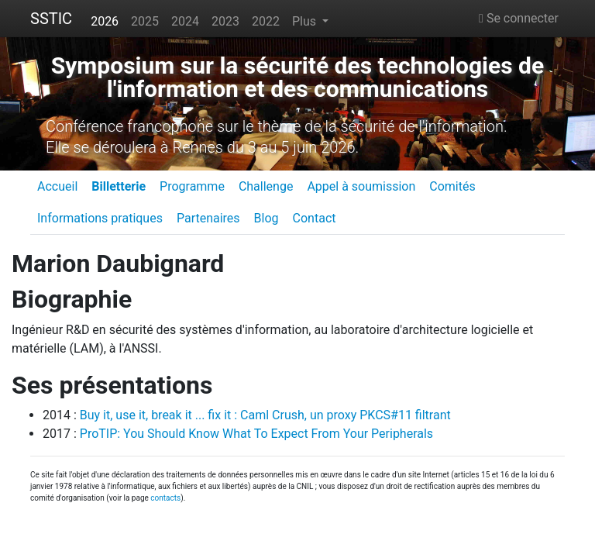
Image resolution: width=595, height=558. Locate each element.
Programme (192, 186)
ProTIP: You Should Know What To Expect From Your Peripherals (256, 433)
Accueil (57, 186)
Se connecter (519, 18)
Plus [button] (305, 21)
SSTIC (51, 18)
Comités (452, 186)
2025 (145, 21)
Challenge (266, 186)
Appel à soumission (361, 186)
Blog (266, 218)
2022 (266, 21)
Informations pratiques (100, 218)
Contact (314, 218)
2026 (105, 21)
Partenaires (208, 218)
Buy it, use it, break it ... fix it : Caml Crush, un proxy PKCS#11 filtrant (265, 415)
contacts (165, 498)
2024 (185, 21)
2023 (225, 21)
